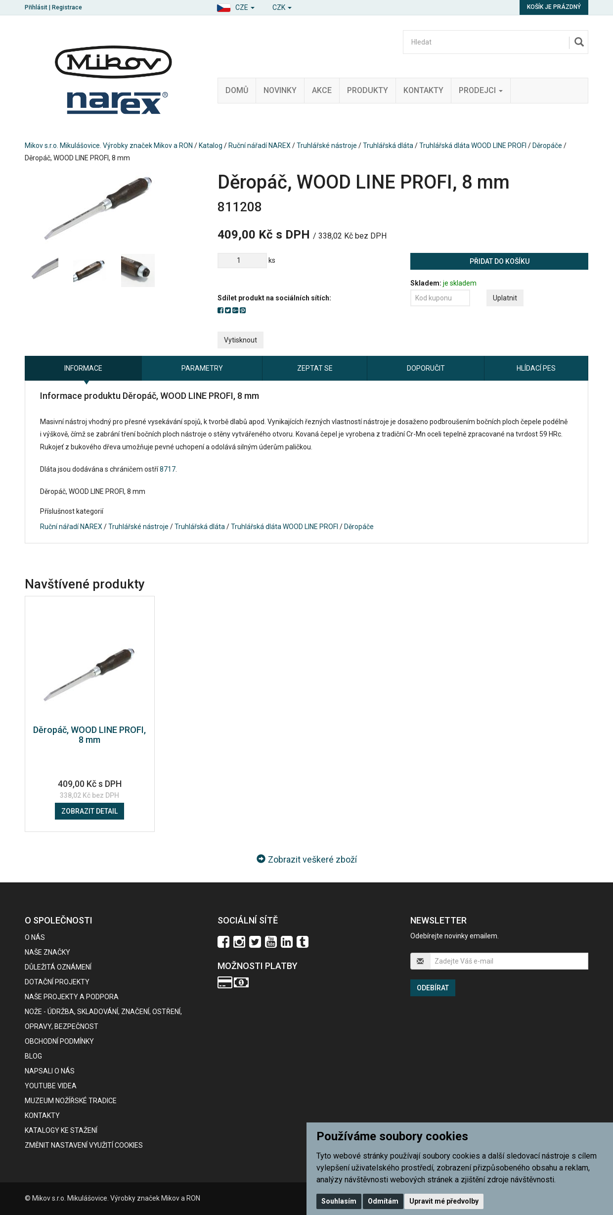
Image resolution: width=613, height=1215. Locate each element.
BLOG (33, 1056)
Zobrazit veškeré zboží (307, 859)
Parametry (202, 368)
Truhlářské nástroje (327, 145)
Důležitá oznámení (58, 967)
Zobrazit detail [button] (89, 811)
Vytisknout (240, 340)
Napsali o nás (50, 1071)
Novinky (280, 90)
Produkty (367, 90)
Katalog (210, 145)
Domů (236, 90)
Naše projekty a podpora (72, 997)
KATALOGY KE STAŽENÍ (61, 1130)
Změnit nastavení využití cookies (84, 1145)
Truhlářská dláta (388, 145)
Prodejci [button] (481, 90)
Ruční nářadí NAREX (259, 145)
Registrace (67, 7)
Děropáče (547, 145)
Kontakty (423, 90)
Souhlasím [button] (338, 1201)
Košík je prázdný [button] (554, 6)
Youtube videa (51, 1086)
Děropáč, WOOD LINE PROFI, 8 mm (89, 735)
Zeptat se (315, 368)
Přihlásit (36, 7)
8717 (167, 469)
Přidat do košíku (499, 261)
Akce (322, 90)
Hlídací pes (536, 368)
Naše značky (47, 952)
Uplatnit (505, 298)
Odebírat (433, 988)
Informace (83, 368)
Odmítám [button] (383, 1201)
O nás (35, 937)
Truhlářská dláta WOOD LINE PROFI (472, 145)
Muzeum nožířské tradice (71, 1101)
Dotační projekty (57, 982)
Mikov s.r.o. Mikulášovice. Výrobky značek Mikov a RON (109, 145)
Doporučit (426, 368)
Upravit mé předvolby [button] (444, 1201)
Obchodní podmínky (59, 1041)
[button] (235, 6)
